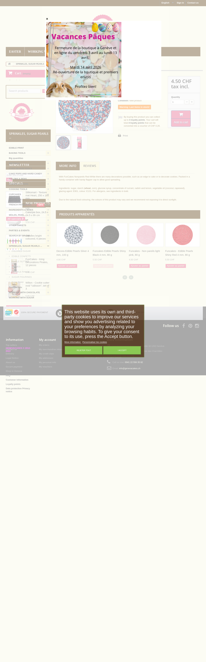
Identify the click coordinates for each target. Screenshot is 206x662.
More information (73, 342)
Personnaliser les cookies (94, 342)
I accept (122, 350)
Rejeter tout (84, 350)
